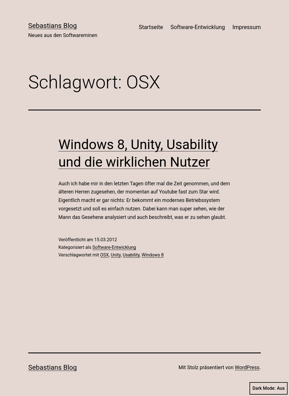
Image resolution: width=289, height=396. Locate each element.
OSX (104, 255)
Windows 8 (153, 255)
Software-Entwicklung (197, 27)
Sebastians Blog (52, 26)
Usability (131, 255)
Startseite (151, 27)
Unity (116, 255)
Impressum (246, 27)
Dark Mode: (268, 388)
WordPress (247, 367)
